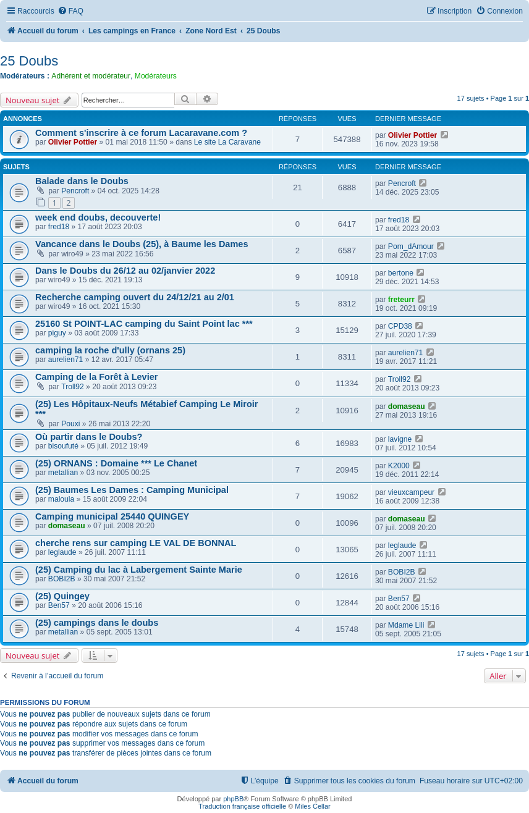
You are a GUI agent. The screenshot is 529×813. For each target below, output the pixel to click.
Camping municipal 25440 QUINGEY (112, 516)
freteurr (401, 299)
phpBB (233, 798)
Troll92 (72, 386)
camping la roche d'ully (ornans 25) (110, 350)
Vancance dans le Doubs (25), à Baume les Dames (141, 244)
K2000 (399, 465)
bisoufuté (63, 446)
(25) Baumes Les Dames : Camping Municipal (132, 490)
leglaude (62, 552)
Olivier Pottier (72, 142)
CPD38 (400, 326)
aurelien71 (65, 359)
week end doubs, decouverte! (98, 217)
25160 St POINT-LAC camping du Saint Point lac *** (144, 324)
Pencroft (75, 191)
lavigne (400, 439)
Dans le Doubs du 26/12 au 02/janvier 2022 (125, 271)
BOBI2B (61, 579)
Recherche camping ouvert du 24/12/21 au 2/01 (134, 297)
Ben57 (59, 605)
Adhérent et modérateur (90, 76)
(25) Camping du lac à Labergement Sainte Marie (138, 570)
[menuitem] (70, 11)
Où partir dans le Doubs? (88, 437)
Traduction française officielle (242, 806)
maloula (61, 499)
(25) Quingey (62, 596)
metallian (63, 472)
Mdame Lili (406, 625)
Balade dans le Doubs (82, 181)
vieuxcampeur (411, 492)
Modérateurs (156, 76)
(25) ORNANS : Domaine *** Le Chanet (116, 463)
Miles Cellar (312, 806)
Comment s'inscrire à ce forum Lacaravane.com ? (141, 133)
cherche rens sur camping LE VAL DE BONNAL (135, 543)
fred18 (58, 226)
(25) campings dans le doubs (96, 623)
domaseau (406, 406)
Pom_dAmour (411, 246)
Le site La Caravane (227, 142)
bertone (400, 273)
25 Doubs (29, 61)
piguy (57, 333)
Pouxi (70, 423)
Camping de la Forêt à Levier (96, 377)
